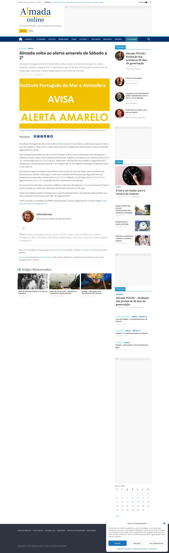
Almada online (87, 250)
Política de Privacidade (124, 549)
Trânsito (143, 316)
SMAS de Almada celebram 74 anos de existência (33, 292)
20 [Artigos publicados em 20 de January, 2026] (122, 506)
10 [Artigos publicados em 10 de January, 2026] (143, 497)
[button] (164, 523)
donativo (59, 250)
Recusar (137, 543)
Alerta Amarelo (28, 234)
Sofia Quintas (39, 75)
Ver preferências (156, 543)
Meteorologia (65, 237)
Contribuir (132, 39)
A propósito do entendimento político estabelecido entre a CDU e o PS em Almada (137, 95)
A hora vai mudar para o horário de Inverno (130, 192)
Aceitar (118, 543)
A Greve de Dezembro (134, 78)
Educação (96, 39)
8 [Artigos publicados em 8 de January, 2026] (132, 497)
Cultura (83, 39)
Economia (41, 39)
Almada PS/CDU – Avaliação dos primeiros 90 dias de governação (78, 2)
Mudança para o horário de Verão (122, 223)
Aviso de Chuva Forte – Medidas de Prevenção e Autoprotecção (63, 292)
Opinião (118, 39)
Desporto (107, 39)
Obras (134, 316)
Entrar (31, 31)
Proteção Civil (25, 240)
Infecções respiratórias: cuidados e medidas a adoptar (124, 238)
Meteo (31, 48)
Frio (90, 234)
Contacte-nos (50, 530)
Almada (28, 39)
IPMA (60, 144)
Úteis (118, 162)
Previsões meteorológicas (95, 237)
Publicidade (91, 530)
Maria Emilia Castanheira (136, 117)
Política (52, 39)
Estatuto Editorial (24, 530)
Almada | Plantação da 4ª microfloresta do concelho (91, 292)
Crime (73, 39)
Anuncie (22, 257)
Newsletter (61, 530)
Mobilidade (63, 39)
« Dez (117, 516)
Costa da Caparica (52, 234)
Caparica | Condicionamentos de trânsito (131, 333)
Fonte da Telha (81, 234)
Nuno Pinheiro (131, 83)
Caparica (119, 330)
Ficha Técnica (152, 549)
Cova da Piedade (122, 316)
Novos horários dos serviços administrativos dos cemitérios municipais (124, 209)
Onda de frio (77, 237)
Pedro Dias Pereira (133, 69)
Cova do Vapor (67, 234)
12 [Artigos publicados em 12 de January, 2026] (117, 501)
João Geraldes (131, 103)
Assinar (23, 31)
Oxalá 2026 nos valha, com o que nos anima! (137, 111)
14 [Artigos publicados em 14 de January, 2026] (128, 501)
